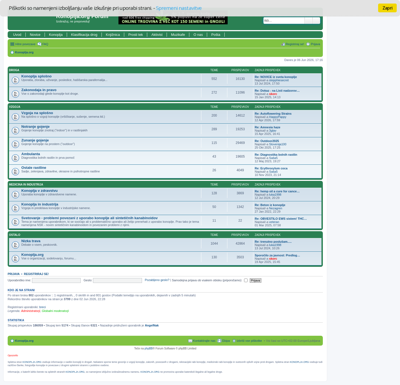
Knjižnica (113, 35)
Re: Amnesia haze (267, 127)
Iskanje (309, 20)
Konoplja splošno (36, 76)
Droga (14, 70)
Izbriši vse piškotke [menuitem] (249, 340)
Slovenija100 (277, 144)
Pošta (215, 35)
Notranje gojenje (35, 127)
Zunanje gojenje (35, 140)
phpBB (148, 348)
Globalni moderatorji (55, 310)
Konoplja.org (24, 52)
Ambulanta (30, 154)
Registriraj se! (36, 274)
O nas (198, 35)
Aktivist (157, 35)
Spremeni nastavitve (179, 7)
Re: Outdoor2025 (267, 141)
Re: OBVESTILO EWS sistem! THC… (281, 218)
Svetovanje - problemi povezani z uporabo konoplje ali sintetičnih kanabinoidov (89, 218)
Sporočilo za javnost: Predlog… (277, 255)
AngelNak (152, 325)
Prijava (14, 274)
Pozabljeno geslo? (157, 280)
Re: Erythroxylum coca (271, 168)
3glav (272, 130)
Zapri (387, 8)
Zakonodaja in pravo (38, 90)
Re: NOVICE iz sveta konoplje (276, 77)
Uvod (17, 35)
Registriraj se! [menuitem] (295, 44)
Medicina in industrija (26, 184)
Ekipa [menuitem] (226, 340)
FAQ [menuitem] (45, 44)
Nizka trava (30, 241)
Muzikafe (178, 35)
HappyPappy (277, 116)
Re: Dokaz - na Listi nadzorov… (277, 90)
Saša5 (273, 158)
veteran (274, 222)
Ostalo (14, 234)
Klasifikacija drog (84, 35)
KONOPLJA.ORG (31, 362)
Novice (35, 35)
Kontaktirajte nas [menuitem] (204, 340)
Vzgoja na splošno (37, 113)
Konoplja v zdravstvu (39, 191)
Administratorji (30, 310)
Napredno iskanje (316, 20)
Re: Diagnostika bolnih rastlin (276, 154)
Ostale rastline (33, 168)
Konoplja (56, 35)
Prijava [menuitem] (315, 44)
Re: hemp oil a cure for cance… (277, 191)
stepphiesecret (279, 80)
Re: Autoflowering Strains (273, 113)
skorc (273, 93)
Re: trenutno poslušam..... (273, 241)
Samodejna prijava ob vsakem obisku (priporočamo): (210, 280)
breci (42, 307)
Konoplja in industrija (39, 204)
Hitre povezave (25, 44)
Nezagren (275, 208)
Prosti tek (135, 35)
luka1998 (275, 194)
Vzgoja (14, 106)
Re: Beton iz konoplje (270, 205)
